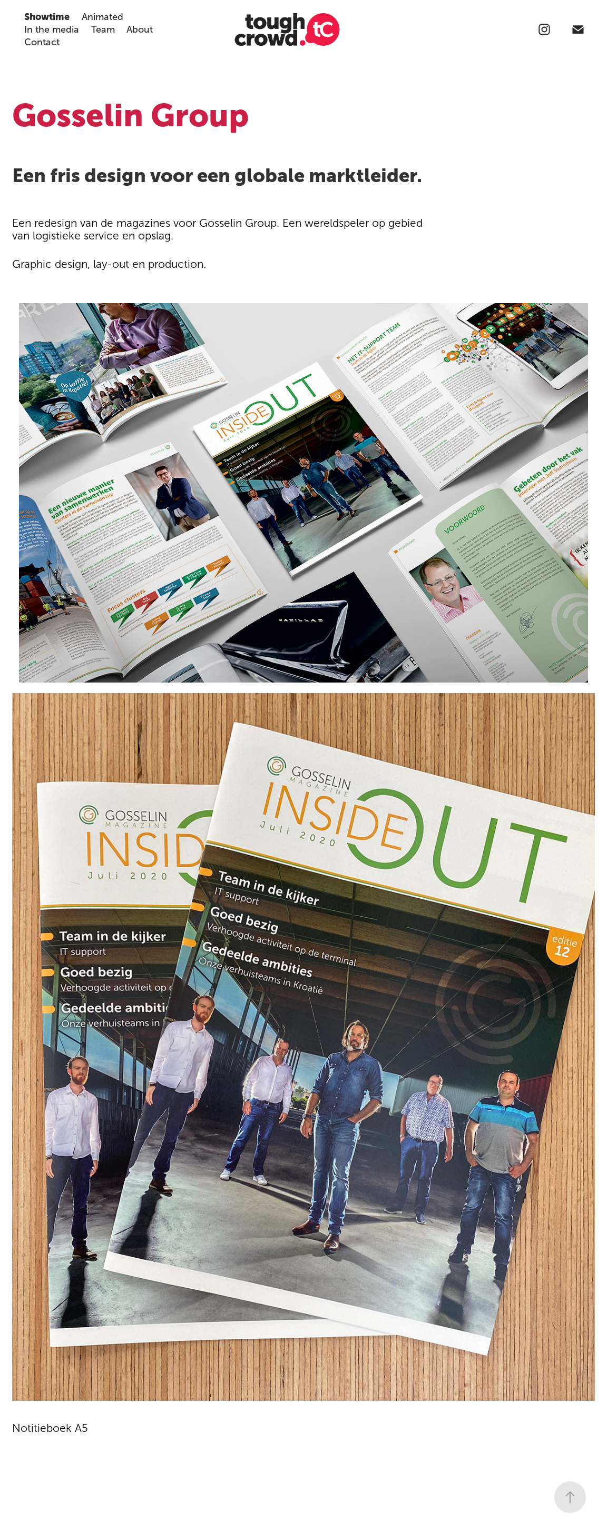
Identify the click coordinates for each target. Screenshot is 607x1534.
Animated (102, 17)
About (139, 29)
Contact (42, 42)
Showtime (47, 16)
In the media (51, 29)
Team (103, 29)
